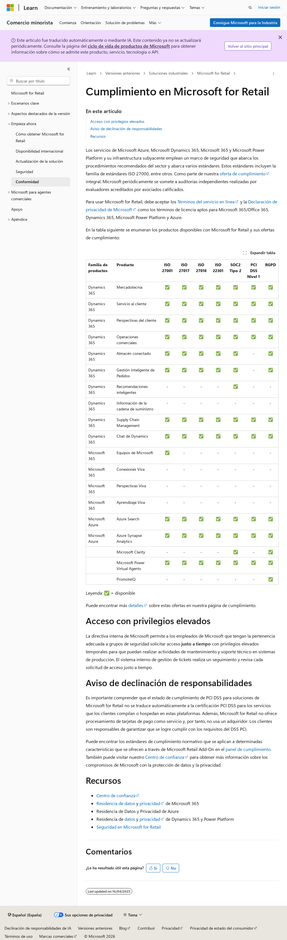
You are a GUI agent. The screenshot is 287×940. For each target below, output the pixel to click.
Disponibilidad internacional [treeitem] (39, 151)
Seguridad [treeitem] (24, 171)
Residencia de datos (115, 803)
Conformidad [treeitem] (27, 181)
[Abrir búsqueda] (250, 8)
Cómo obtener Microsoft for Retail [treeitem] (40, 137)
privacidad (150, 803)
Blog (123, 928)
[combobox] (38, 80)
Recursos (98, 136)
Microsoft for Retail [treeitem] (27, 93)
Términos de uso (18, 936)
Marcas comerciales (56, 936)
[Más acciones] (273, 73)
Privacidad (170, 928)
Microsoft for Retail (213, 73)
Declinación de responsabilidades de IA (37, 928)
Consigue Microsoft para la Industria (245, 22)
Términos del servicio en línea (206, 201)
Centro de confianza (164, 757)
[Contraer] (69, 69)
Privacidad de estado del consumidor (221, 928)
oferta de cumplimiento (242, 173)
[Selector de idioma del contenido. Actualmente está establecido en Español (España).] (24, 915)
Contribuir (146, 928)
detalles (135, 605)
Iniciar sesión (269, 7)
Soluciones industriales (168, 73)
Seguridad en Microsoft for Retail (128, 827)
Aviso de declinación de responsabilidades (126, 128)
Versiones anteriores (122, 73)
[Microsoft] (10, 7)
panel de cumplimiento (248, 749)
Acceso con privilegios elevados (117, 121)
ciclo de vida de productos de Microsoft (129, 46)
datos (129, 819)
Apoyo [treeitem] (16, 209)
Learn (91, 73)
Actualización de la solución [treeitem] (39, 161)
